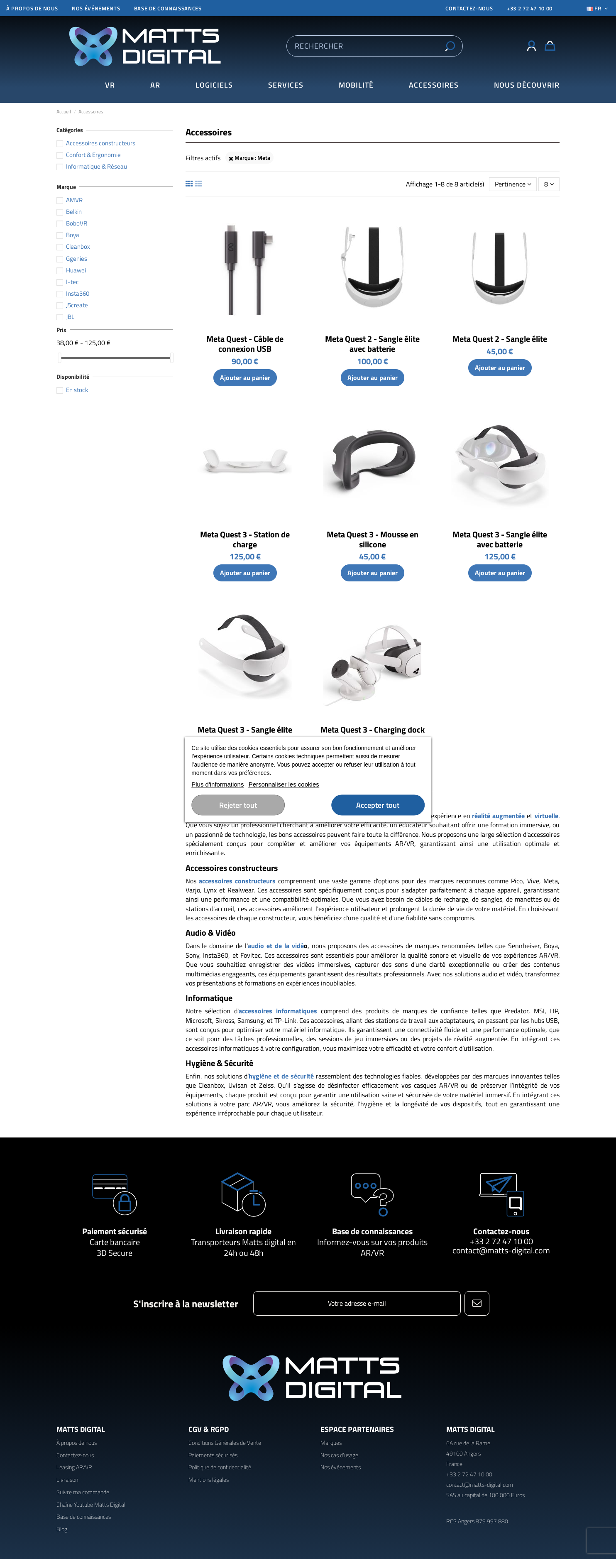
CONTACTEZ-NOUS (469, 8)
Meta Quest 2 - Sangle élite (499, 338)
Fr (598, 8)
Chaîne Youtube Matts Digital (90, 1504)
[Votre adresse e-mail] (357, 1303)
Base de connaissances (168, 8)
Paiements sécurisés (212, 1455)
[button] (527, 85)
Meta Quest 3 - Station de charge (245, 539)
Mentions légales (208, 1479)
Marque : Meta (249, 157)
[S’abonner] (476, 1303)
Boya (72, 235)
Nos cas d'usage (339, 1455)
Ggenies (76, 258)
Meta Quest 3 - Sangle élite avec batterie (499, 539)
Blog (61, 1529)
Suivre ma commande (82, 1492)
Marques (331, 1442)
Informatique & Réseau (96, 166)
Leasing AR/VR (74, 1467)
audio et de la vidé (276, 946)
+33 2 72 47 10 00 (529, 8)
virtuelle (546, 816)
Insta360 (77, 293)
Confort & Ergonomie (93, 154)
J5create (77, 305)
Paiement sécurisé (114, 1231)
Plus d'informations (217, 784)
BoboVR (76, 223)
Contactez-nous (501, 1231)
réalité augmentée (498, 816)
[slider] (59, 358)
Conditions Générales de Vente (224, 1442)
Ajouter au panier (245, 377)
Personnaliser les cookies (284, 784)
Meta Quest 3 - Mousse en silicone (372, 539)
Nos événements (96, 8)
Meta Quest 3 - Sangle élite (245, 729)
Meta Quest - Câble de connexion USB (245, 343)
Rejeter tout (238, 805)
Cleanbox (78, 246)
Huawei (76, 270)
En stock (77, 390)
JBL (70, 316)
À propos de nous (32, 8)
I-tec (72, 282)
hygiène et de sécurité (281, 1076)
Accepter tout (377, 805)
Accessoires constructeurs (100, 143)
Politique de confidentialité (219, 1467)
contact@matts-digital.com (501, 1250)
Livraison (67, 1479)
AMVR (74, 200)
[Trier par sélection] (513, 184)
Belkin (74, 211)
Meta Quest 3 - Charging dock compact (372, 734)
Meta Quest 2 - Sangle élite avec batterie (372, 343)
